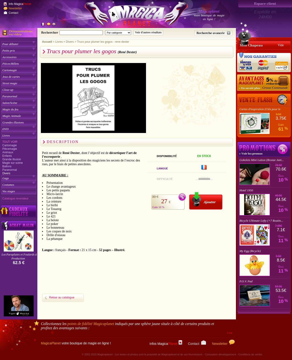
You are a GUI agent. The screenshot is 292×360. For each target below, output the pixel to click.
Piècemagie (9, 148)
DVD (5, 129)
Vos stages (8, 191)
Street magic (10, 83)
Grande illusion (11, 159)
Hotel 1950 (246, 190)
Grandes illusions (13, 122)
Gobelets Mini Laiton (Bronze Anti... (261, 160)
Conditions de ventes (250, 354)
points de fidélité (91, 324)
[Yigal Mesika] (19, 305)
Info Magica (20, 4)
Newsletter (15, 8)
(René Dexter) (127, 52)
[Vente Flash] (264, 100)
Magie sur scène (12, 162)
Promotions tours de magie (264, 149)
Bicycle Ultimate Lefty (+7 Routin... (261, 220)
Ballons (6, 166)
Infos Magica (166, 344)
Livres (6, 135)
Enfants (7, 155)
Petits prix (8, 50)
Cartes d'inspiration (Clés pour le (259, 109)
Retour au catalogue (61, 297)
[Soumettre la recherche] (148, 32)
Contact (13, 12)
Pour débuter (10, 44)
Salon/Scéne (9, 103)
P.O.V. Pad (246, 281)
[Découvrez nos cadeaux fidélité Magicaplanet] (18, 211)
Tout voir (10, 141)
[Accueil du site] (130, 15)
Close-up (7, 89)
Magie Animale (11, 116)
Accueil (47, 41)
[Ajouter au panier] (205, 201)
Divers (6, 173)
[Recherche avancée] (213, 33)
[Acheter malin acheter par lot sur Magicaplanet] (18, 225)
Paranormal (9, 96)
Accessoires (9, 57)
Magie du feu (10, 109)
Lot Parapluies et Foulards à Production (19, 256)
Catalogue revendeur (15, 198)
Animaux (7, 152)
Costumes (8, 184)
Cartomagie (9, 70)
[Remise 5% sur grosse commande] (264, 82)
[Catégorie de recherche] (118, 32)
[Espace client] (265, 3)
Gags (5, 178)
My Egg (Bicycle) (250, 251)
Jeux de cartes (11, 76)
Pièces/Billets (10, 63)
